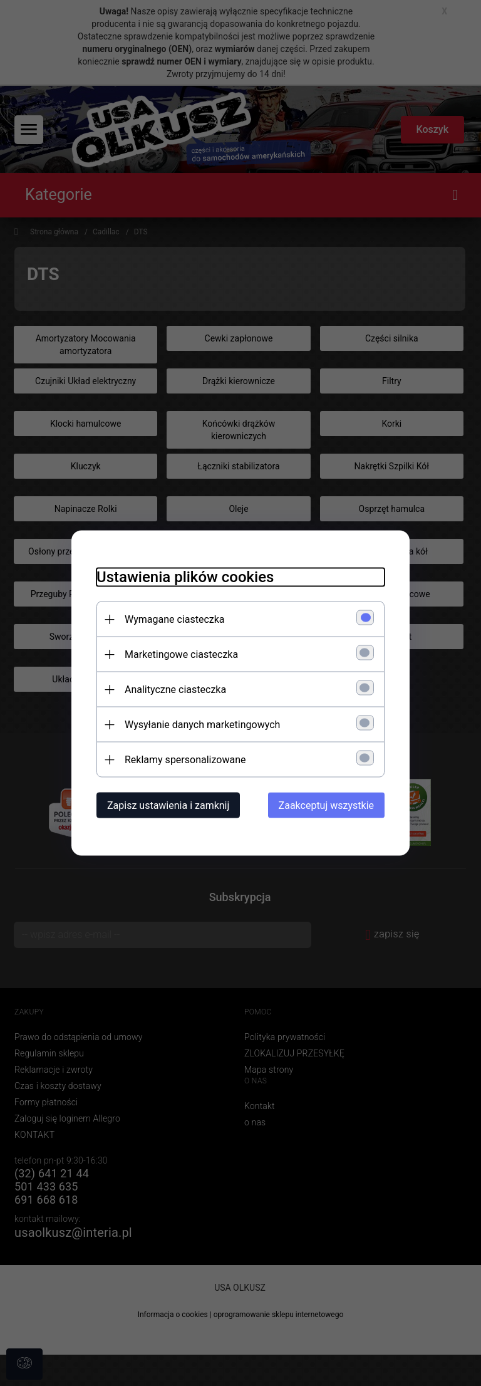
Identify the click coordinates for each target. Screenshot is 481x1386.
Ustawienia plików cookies (185, 577)
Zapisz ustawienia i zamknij (168, 805)
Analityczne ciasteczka (175, 690)
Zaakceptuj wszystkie (326, 805)
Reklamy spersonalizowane (185, 760)
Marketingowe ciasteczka (181, 654)
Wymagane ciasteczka (175, 619)
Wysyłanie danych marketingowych (202, 725)
